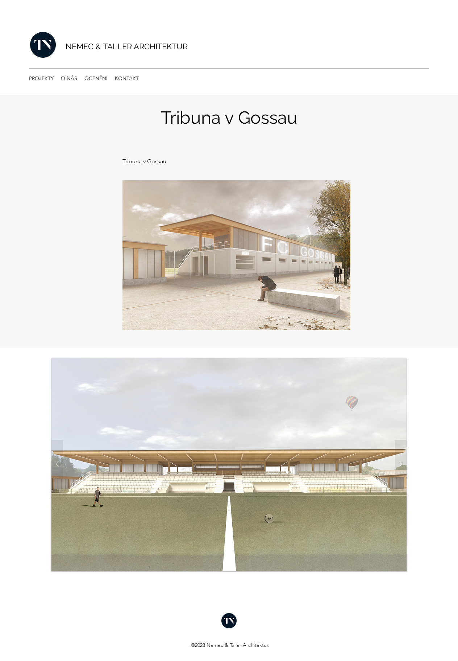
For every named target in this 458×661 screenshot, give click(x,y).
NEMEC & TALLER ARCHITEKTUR (127, 46)
